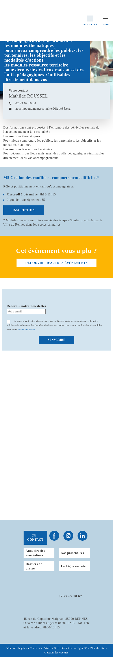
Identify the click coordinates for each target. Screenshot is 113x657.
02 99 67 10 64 (25, 103)
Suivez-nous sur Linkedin (82, 536)
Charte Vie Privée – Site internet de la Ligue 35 (58, 648)
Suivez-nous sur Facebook (54, 536)
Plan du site (97, 648)
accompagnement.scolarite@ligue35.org (43, 108)
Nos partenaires (72, 553)
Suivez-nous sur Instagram (68, 536)
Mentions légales (16, 648)
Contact (35, 539)
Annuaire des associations (35, 553)
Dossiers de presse (34, 566)
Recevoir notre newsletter (26, 306)
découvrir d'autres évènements (56, 263)
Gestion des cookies (56, 652)
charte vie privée (26, 329)
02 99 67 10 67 (70, 596)
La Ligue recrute (73, 566)
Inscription (24, 210)
